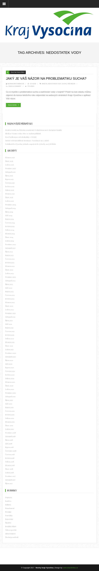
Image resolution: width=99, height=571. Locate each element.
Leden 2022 (9, 309)
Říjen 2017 (9, 483)
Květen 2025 (9, 186)
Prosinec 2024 (10, 204)
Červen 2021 (9, 331)
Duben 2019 (9, 418)
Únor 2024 (9, 237)
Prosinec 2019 (10, 393)
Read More (12, 105)
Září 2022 (8, 288)
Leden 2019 (9, 429)
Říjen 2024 (9, 212)
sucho (64, 84)
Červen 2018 (10, 454)
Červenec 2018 (10, 451)
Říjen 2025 (9, 175)
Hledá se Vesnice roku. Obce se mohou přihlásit (23, 133)
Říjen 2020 (9, 360)
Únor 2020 (9, 386)
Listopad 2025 (10, 172)
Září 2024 (8, 215)
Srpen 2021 (9, 328)
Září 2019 (8, 404)
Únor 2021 (9, 346)
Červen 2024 (10, 223)
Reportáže (9, 519)
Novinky (8, 512)
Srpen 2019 (9, 407)
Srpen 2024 (9, 219)
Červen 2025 (10, 183)
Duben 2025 (9, 190)
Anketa (44, 84)
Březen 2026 (10, 157)
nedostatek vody (54, 84)
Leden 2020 (9, 389)
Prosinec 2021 (10, 313)
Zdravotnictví (10, 533)
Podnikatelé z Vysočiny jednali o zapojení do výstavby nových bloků (30, 144)
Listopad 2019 (10, 396)
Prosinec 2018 (10, 433)
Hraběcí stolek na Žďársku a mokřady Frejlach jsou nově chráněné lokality (33, 130)
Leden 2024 (9, 241)
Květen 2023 (9, 262)
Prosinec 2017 (10, 476)
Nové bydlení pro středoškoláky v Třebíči (20, 137)
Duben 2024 (9, 230)
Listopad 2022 (10, 280)
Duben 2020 (9, 378)
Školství (8, 523)
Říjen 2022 (9, 284)
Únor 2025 (9, 197)
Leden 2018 (9, 472)
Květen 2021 (9, 335)
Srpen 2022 (9, 291)
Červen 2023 (10, 259)
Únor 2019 (9, 425)
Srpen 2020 (9, 367)
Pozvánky (9, 515)
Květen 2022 (9, 299)
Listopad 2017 (10, 480)
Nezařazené (10, 508)
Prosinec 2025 (10, 168)
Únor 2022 (9, 306)
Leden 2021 (9, 349)
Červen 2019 (10, 411)
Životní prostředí (17, 72)
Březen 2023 (10, 266)
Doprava (8, 497)
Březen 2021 (9, 342)
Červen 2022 (10, 295)
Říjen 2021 (9, 320)
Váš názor (71, 84)
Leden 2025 (9, 201)
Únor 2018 (9, 469)
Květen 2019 (9, 414)
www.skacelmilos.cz (70, 568)
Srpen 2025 (9, 179)
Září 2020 (8, 364)
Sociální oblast (10, 526)
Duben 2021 (9, 338)
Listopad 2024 (10, 208)
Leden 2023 (9, 273)
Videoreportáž (10, 530)
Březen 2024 (10, 233)
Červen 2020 (10, 371)
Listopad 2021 (10, 317)
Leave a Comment (14, 86)
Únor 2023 (9, 270)
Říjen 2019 (9, 400)
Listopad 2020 (10, 357)
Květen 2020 (10, 375)
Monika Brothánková (16, 84)
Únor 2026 (9, 161)
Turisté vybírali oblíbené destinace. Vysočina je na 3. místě (27, 140)
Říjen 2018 (9, 440)
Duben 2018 (9, 462)
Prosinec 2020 (10, 353)
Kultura (8, 504)
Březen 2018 (10, 465)
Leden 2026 (9, 165)
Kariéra (8, 501)
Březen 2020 (10, 382)
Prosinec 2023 (10, 244)
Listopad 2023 (10, 248)
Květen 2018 (9, 458)
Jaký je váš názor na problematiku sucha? (46, 78)
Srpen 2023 (9, 255)
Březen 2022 (10, 302)
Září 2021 (8, 324)
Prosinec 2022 (10, 277)
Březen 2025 (10, 194)
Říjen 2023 (9, 252)
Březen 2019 (10, 422)
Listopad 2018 (10, 436)
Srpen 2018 (9, 447)
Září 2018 (8, 443)
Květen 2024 (9, 226)
